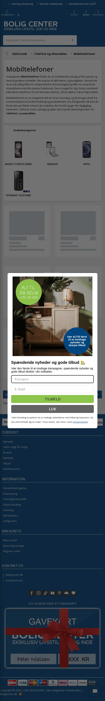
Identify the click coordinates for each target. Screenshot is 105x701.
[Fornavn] (52, 379)
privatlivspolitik (80, 421)
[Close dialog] (90, 280)
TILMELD (52, 399)
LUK (52, 409)
